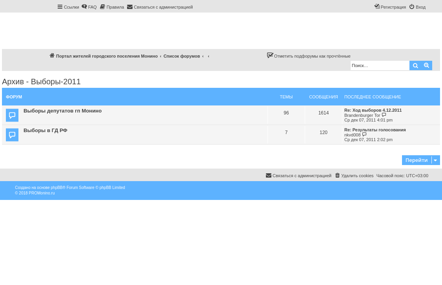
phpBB (57, 187)
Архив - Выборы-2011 (41, 81)
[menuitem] (89, 7)
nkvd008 (352, 135)
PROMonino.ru (42, 193)
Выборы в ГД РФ (45, 130)
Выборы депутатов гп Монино (63, 111)
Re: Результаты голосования (375, 129)
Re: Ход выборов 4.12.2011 (373, 110)
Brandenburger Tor (362, 115)
